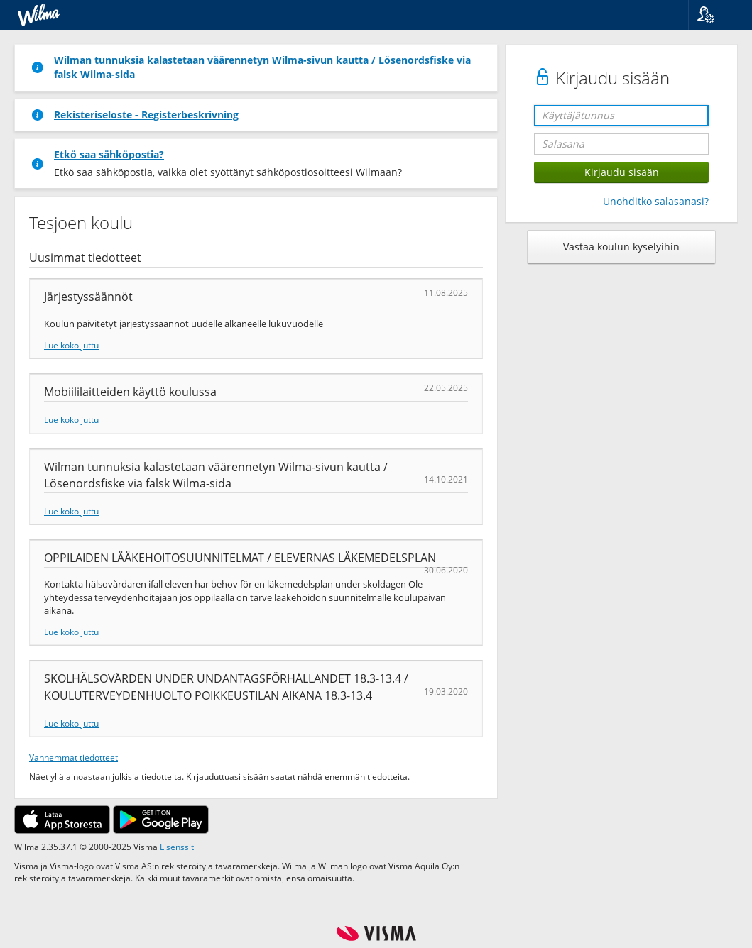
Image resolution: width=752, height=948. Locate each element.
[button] (714, 15)
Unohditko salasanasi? (656, 201)
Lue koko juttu (71, 345)
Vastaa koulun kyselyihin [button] (621, 246)
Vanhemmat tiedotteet (73, 757)
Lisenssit (177, 846)
